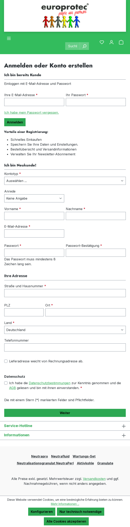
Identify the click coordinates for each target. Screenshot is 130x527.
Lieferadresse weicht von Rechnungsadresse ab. (46, 361)
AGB (12, 388)
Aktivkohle (85, 463)
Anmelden (15, 122)
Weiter (65, 413)
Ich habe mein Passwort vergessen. (31, 112)
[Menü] (9, 38)
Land (9, 323)
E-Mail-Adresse (17, 226)
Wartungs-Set (84, 456)
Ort (49, 305)
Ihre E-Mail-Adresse (21, 95)
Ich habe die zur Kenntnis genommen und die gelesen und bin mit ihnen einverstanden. (65, 385)
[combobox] (72, 46)
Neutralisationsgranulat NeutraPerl (45, 463)
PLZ (7, 305)
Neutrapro (39, 456)
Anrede (9, 191)
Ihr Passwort (77, 95)
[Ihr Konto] (111, 42)
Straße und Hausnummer (25, 286)
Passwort (12, 246)
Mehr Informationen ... (65, 504)
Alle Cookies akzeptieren (66, 521)
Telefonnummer (16, 340)
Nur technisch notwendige (81, 512)
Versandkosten (94, 479)
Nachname (75, 209)
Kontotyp (12, 174)
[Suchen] (84, 46)
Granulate (105, 463)
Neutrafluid (60, 456)
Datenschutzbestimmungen (49, 383)
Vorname (12, 209)
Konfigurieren (42, 512)
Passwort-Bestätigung (84, 246)
